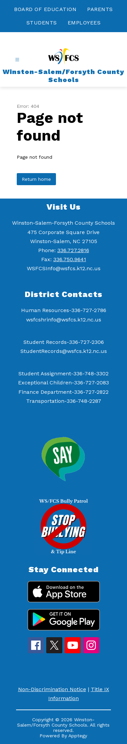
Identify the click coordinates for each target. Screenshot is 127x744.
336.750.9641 (69, 259)
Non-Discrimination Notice (52, 689)
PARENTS (100, 9)
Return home (36, 179)
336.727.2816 (73, 250)
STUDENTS (41, 22)
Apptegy (77, 735)
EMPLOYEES (84, 22)
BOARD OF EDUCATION (45, 9)
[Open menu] (17, 60)
